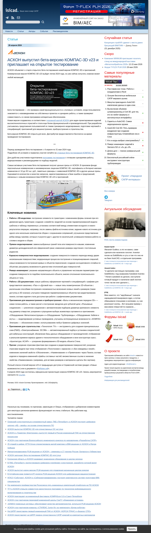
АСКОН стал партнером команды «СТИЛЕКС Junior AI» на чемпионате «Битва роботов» (46, 508)
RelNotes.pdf (42, 368)
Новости (9, 31)
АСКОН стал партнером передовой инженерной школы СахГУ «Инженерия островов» (45, 500)
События (44, 31)
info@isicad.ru (131, 364)
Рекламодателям (60, 31)
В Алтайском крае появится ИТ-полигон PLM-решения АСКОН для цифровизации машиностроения (51, 474)
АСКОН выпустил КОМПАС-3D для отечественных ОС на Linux (35, 429)
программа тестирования (54, 158)
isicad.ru (133, 355)
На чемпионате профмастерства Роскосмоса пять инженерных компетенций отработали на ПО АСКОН (53, 485)
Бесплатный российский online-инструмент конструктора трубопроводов (121, 160)
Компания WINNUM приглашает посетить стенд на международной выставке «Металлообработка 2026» (122, 61)
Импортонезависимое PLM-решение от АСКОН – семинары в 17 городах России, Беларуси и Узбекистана (54, 452)
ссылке (22, 375)
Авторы (32, 31)
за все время (121, 85)
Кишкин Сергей (109, 247)
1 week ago (128, 312)
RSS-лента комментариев (115, 240)
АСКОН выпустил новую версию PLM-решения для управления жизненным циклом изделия (48, 470)
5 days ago (128, 263)
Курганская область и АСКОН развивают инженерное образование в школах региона (44, 459)
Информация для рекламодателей (116, 380)
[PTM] (106, 292)
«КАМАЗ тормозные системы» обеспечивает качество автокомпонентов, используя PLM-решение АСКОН (54, 504)
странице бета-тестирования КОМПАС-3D (75, 153)
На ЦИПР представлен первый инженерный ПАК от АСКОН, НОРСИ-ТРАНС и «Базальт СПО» (49, 511)
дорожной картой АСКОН (58, 120)
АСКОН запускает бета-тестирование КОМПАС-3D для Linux (34, 455)
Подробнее (108, 376)
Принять (132, 529)
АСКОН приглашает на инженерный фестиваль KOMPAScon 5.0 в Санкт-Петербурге (44, 496)
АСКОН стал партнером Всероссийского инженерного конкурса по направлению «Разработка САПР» (52, 440)
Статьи (20, 31)
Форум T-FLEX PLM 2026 (115, 67)
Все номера (109, 191)
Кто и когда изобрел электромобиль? (123, 140)
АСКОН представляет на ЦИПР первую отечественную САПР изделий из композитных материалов (51, 515)
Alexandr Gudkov (109, 268)
